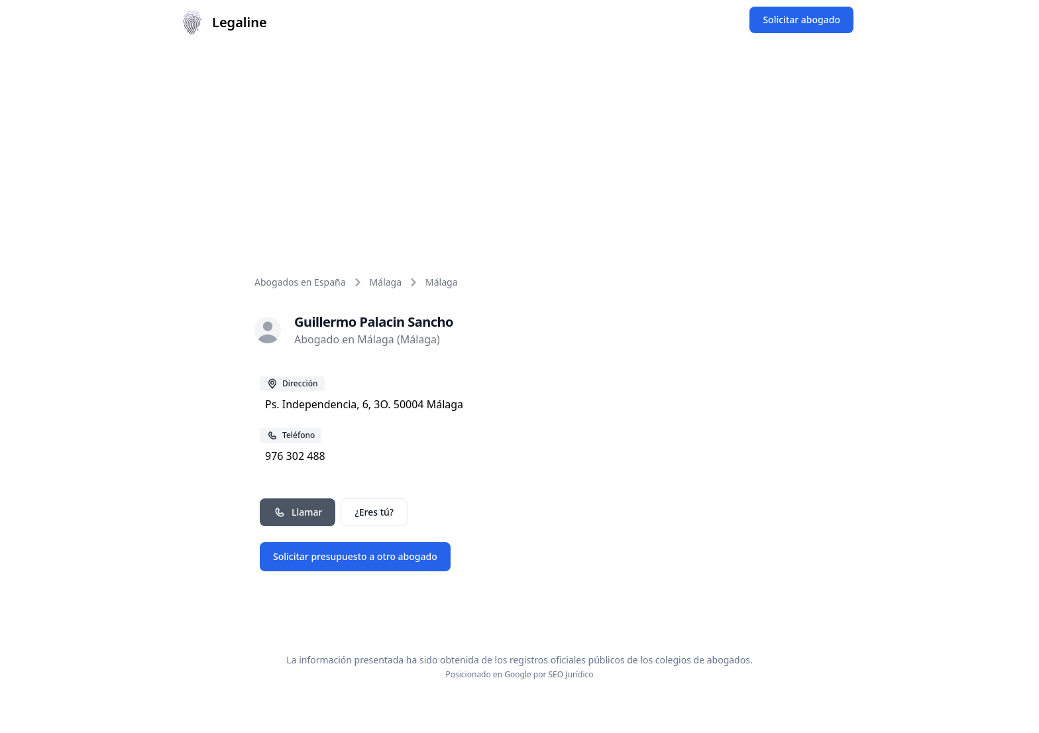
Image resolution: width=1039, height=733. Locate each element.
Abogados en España (300, 282)
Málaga (386, 282)
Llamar (297, 512)
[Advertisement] (519, 144)
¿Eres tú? (374, 512)
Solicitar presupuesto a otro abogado (355, 556)
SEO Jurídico (571, 674)
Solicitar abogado (801, 19)
